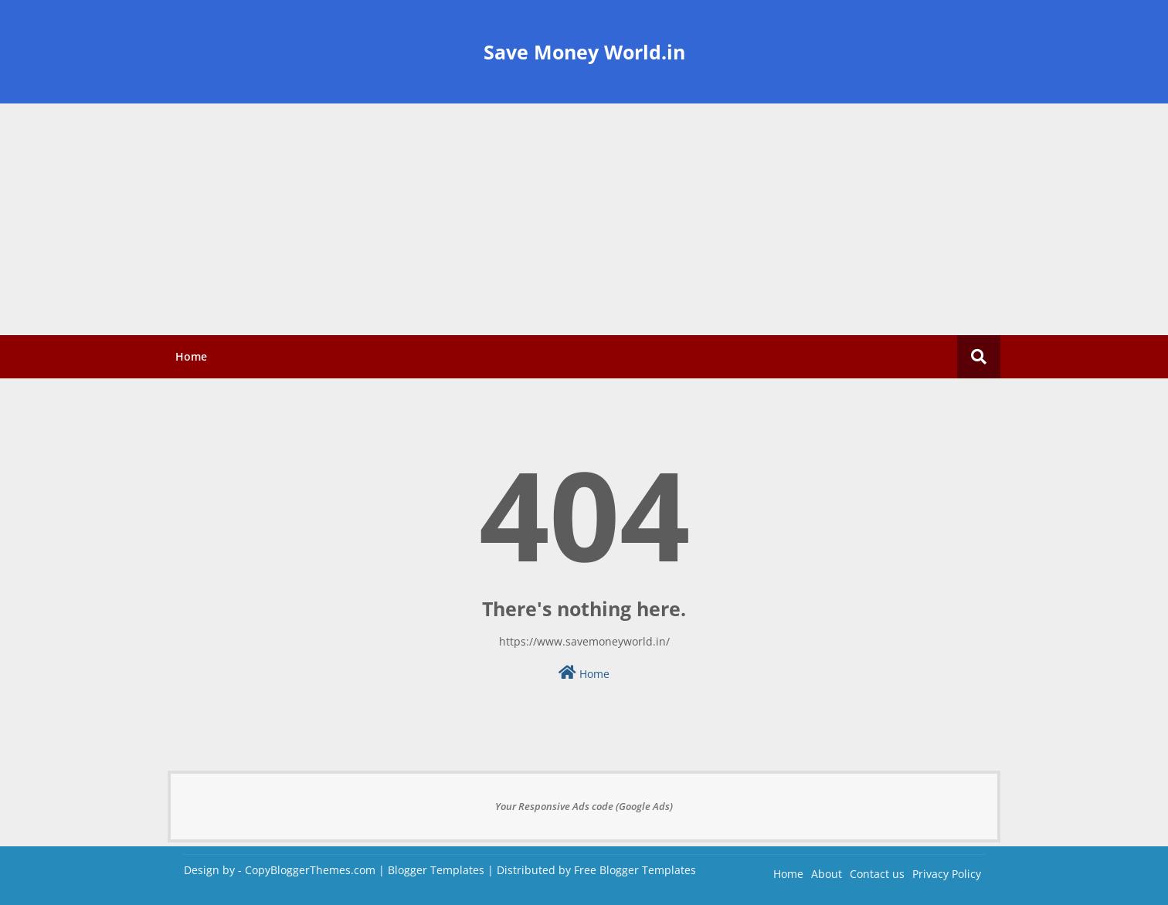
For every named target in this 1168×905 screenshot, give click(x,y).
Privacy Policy (946, 873)
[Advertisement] (584, 219)
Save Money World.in (584, 52)
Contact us (877, 873)
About (826, 873)
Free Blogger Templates (635, 870)
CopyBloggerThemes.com (310, 870)
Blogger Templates (436, 870)
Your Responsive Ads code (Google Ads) (584, 806)
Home (191, 356)
